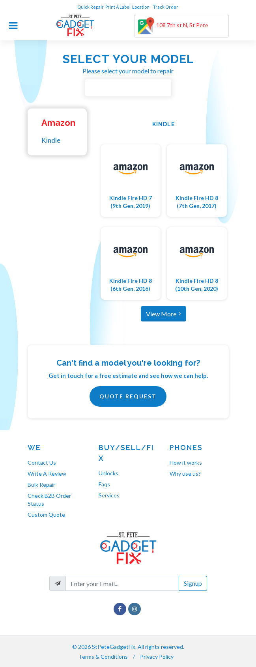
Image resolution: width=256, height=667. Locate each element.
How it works (186, 462)
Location (141, 6)
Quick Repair (90, 6)
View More (163, 313)
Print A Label (118, 6)
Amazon (58, 123)
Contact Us (42, 462)
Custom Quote (46, 514)
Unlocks (108, 473)
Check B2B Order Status (49, 499)
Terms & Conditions (103, 656)
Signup (193, 583)
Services (109, 495)
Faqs (104, 484)
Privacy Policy (157, 656)
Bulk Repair (41, 484)
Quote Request (128, 396)
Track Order (166, 6)
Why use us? (185, 473)
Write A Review (47, 473)
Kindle (50, 140)
